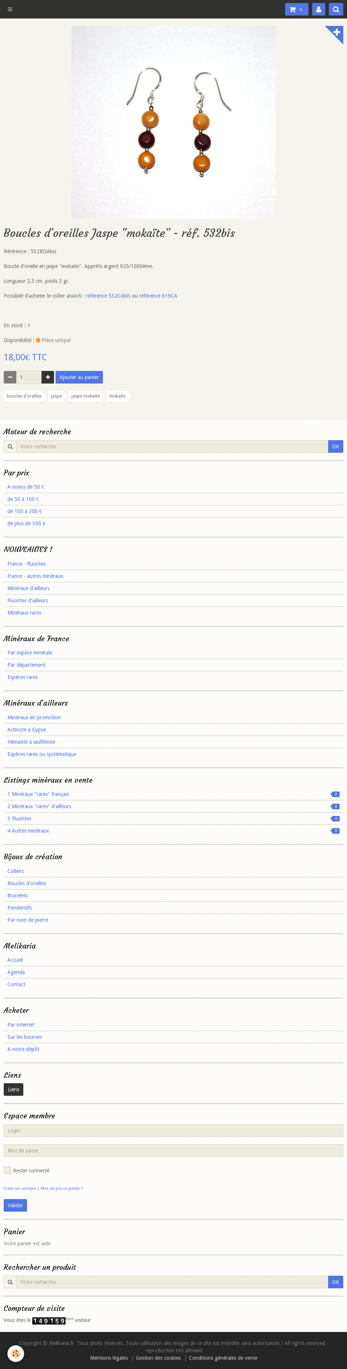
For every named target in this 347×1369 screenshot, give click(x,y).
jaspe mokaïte (85, 396)
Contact (16, 984)
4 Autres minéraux (173, 831)
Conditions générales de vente (223, 1358)
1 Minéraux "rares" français (173, 794)
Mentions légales (109, 1358)
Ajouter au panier (79, 377)
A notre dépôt (23, 1049)
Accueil (15, 960)
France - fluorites (26, 564)
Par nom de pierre (27, 920)
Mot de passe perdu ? (62, 1188)
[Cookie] (15, 1353)
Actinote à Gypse (26, 730)
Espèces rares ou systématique (41, 754)
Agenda (16, 972)
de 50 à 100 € (23, 499)
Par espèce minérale (29, 653)
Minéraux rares (24, 613)
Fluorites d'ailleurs (27, 600)
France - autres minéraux (35, 576)
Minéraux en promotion (34, 717)
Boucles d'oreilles (26, 883)
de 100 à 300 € (24, 511)
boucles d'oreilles (24, 396)
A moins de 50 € (25, 487)
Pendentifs (19, 908)
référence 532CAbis (108, 296)
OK (335, 446)
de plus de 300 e (26, 523)
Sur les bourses (24, 1037)
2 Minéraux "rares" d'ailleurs (173, 806)
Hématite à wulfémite (31, 742)
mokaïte (117, 396)
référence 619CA (158, 296)
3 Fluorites (173, 818)
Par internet (20, 1025)
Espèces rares (22, 677)
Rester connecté (26, 1170)
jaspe (56, 396)
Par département (26, 665)
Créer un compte (20, 1188)
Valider (15, 1205)
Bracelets (17, 895)
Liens (13, 1089)
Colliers (15, 871)
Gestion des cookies (158, 1358)
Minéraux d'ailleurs (28, 588)
